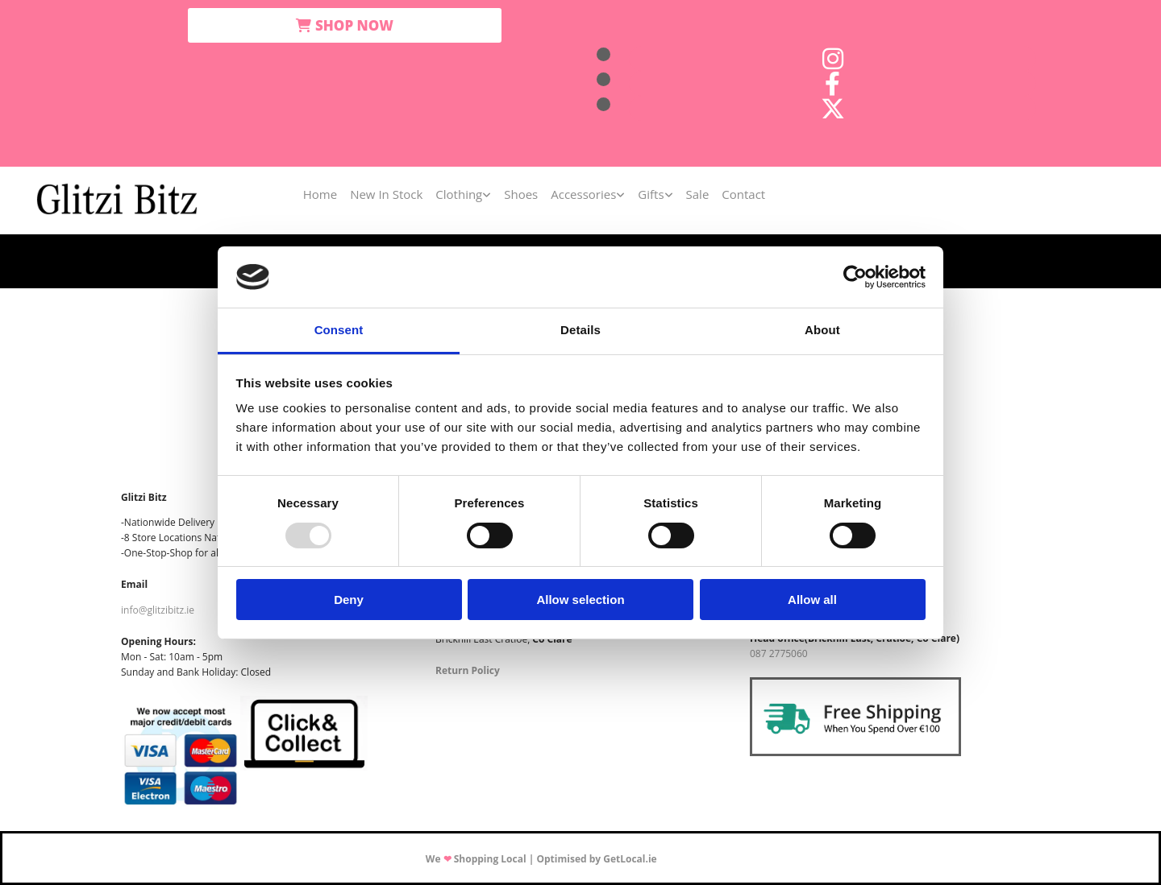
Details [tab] (580, 330)
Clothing (458, 194)
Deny (349, 599)
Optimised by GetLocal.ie (596, 859)
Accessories (583, 194)
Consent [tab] (339, 330)
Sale (698, 194)
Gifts (651, 194)
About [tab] (822, 330)
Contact (743, 194)
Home (320, 194)
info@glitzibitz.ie (157, 610)
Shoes (521, 194)
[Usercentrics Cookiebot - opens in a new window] (855, 277)
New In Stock (386, 194)
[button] (344, 25)
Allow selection (580, 599)
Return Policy (467, 670)
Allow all (812, 599)
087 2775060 (779, 653)
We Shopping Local (476, 859)
